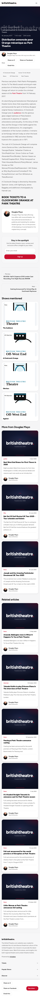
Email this (11, 65)
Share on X (11, 60)
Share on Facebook (26, 60)
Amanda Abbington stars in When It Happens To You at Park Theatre (18, 636)
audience (17, 113)
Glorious (6, 388)
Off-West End (8, 335)
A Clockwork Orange (10, 358)
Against (6, 419)
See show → (32, 988)
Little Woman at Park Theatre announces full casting (16, 906)
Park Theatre (17, 93)
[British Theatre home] (9, 3)
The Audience (8, 328)
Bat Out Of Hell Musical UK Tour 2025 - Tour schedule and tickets (19, 517)
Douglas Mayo (17, 212)
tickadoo (13, 957)
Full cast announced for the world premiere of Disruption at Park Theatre (19, 852)
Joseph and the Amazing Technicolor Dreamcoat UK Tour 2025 (19, 574)
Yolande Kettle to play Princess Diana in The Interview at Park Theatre (20, 687)
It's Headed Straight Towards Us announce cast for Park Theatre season (19, 796)
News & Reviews (13, 27)
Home (4, 27)
